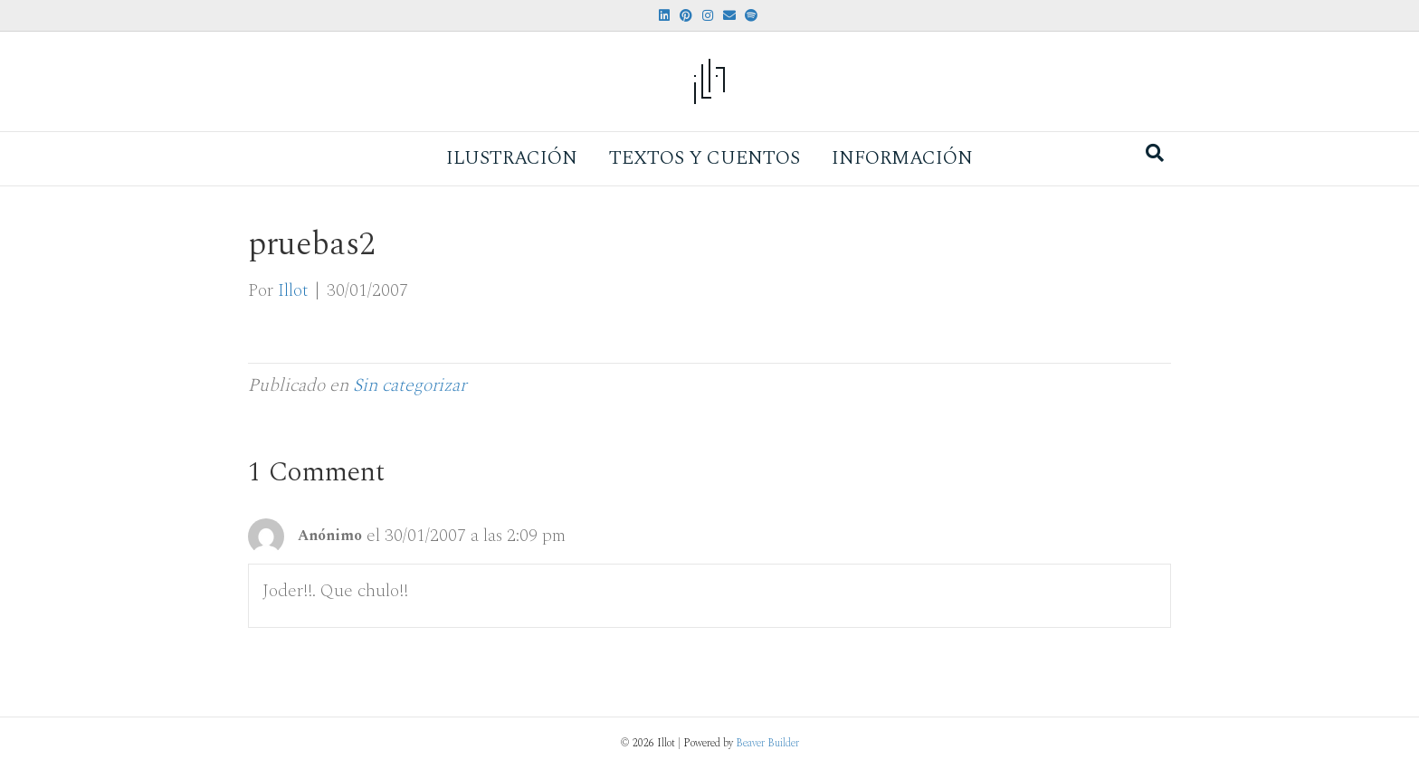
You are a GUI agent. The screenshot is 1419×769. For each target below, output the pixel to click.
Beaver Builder (767, 743)
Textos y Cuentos (704, 158)
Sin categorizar (409, 385)
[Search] (1154, 153)
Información (902, 158)
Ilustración (511, 158)
